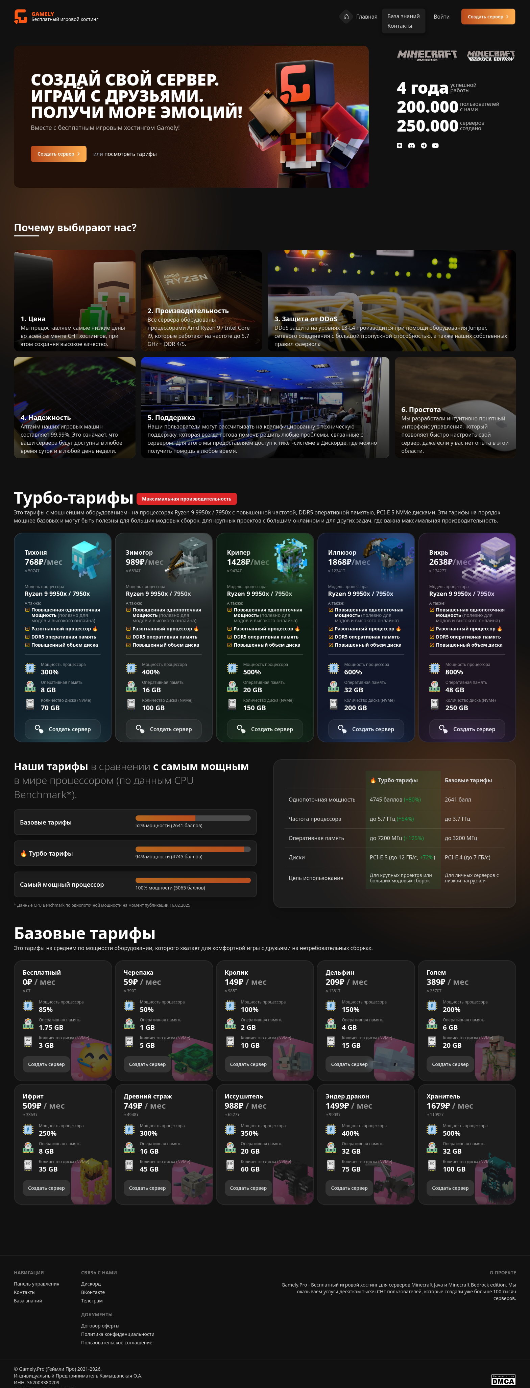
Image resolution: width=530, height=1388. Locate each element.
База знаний (28, 1300)
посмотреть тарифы (125, 154)
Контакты (24, 1292)
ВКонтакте (93, 1292)
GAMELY (42, 14)
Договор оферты (100, 1325)
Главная (358, 17)
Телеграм (92, 1300)
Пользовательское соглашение (116, 1342)
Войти (442, 16)
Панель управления (36, 1283)
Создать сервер (488, 16)
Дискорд (91, 1283)
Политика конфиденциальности (117, 1334)
